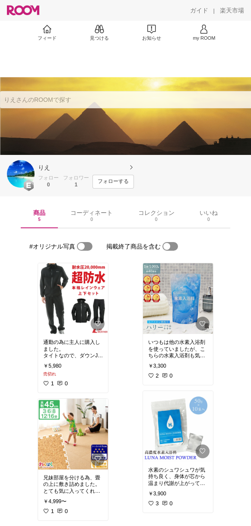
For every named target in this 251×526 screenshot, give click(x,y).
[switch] (84, 246)
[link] (73, 298)
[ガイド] (199, 10)
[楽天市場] (232, 10)
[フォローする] (113, 182)
